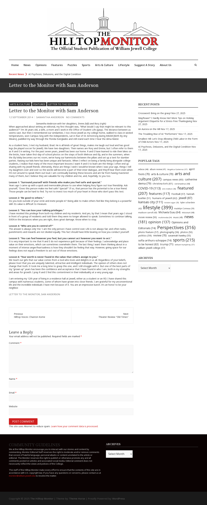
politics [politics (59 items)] (145, 235)
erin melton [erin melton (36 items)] (169, 189)
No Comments (75, 117)
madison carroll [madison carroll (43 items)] (147, 212)
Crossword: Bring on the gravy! (154, 113)
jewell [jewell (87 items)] (185, 198)
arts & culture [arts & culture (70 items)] (162, 174)
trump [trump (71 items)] (166, 244)
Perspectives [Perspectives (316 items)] (176, 227)
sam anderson (50, 294)
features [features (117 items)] (159, 193)
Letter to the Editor (62, 104)
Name (13, 378)
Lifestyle (124, 65)
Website (13, 406)
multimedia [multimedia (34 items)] (165, 217)
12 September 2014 (21, 117)
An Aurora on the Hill (149, 129)
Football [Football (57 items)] (178, 193)
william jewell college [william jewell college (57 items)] (151, 247)
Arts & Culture (104, 65)
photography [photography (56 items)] (169, 232)
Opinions (41, 65)
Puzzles (72, 65)
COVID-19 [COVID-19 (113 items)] (149, 188)
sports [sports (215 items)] (184, 240)
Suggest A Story (144, 65)
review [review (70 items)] (160, 235)
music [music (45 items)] (178, 217)
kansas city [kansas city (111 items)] (150, 202)
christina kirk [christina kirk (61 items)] (163, 183)
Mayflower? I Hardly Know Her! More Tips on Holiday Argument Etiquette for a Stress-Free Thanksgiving (166, 120)
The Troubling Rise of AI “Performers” (158, 133)
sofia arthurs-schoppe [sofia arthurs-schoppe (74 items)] (155, 240)
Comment (15, 342)
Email (12, 392)
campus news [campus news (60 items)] (173, 179)
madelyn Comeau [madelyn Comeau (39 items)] (184, 208)
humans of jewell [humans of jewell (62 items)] (164, 198)
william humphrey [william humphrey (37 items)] (185, 244)
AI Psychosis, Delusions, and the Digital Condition (54, 74)
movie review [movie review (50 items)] (147, 217)
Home (15, 65)
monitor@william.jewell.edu (22, 475)
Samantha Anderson (50, 117)
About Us (165, 65)
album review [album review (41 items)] (158, 169)
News (27, 65)
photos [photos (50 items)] (186, 232)
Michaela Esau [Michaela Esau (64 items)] (169, 212)
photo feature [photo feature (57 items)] (148, 232)
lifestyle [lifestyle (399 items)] (158, 207)
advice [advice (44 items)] (143, 169)
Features (57, 65)
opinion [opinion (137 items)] (159, 222)
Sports (86, 65)
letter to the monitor (24, 294)
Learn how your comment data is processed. (74, 426)
